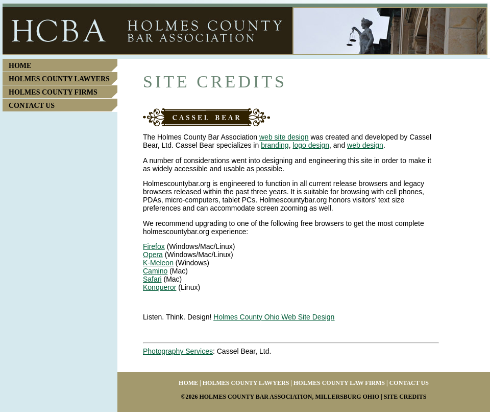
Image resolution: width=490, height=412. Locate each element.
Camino (155, 271)
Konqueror (159, 287)
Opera (153, 254)
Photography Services (178, 351)
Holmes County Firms (53, 92)
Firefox (154, 246)
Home (20, 66)
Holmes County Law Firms (339, 382)
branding (275, 145)
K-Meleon (158, 263)
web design (365, 145)
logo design (310, 145)
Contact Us (32, 105)
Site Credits (405, 396)
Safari (152, 279)
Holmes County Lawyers (59, 79)
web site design (284, 137)
